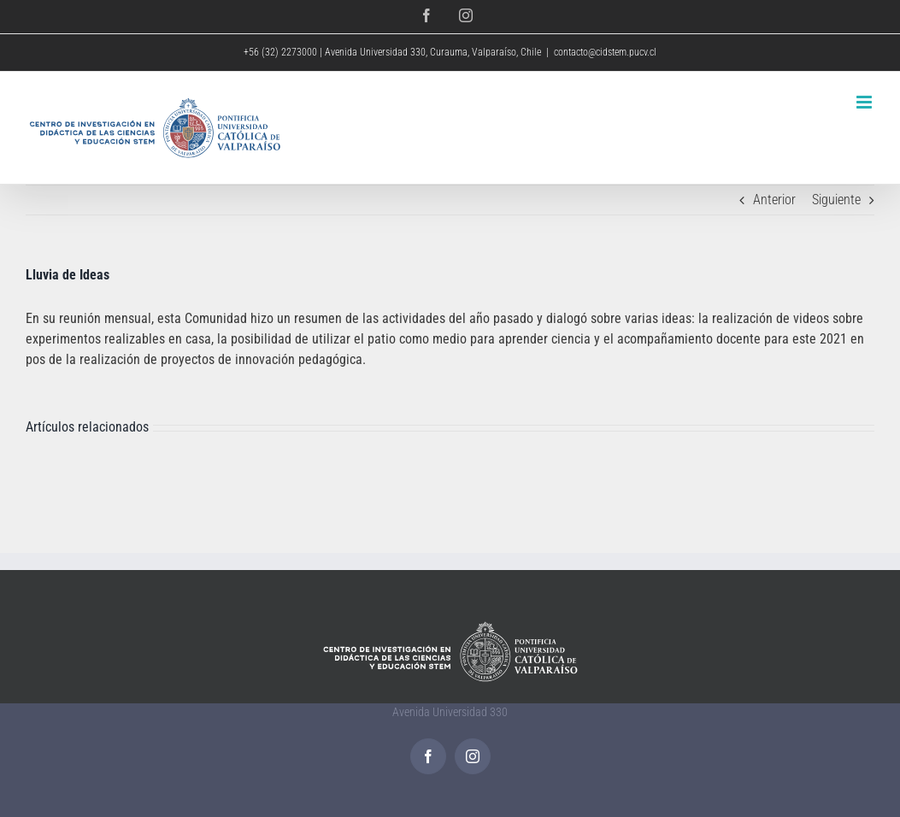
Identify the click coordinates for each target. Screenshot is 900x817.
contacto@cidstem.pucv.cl (605, 52)
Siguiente (836, 199)
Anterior (774, 199)
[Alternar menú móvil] (865, 102)
